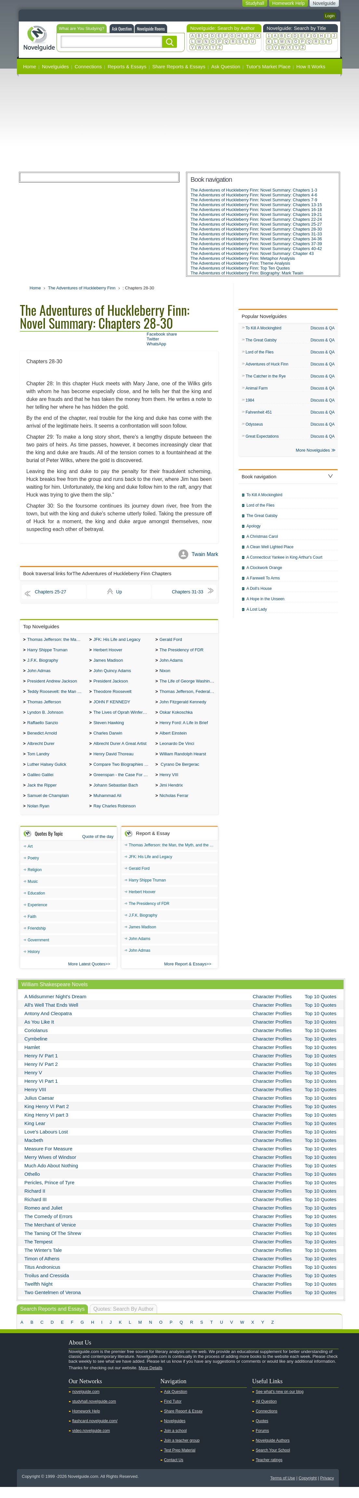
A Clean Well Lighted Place (270, 551)
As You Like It (39, 1033)
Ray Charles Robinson (114, 817)
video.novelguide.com (91, 1441)
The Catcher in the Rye (266, 378)
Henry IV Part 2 (41, 1075)
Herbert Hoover (107, 651)
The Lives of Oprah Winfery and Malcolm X (122, 717)
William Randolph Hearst (182, 761)
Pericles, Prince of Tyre (49, 1193)
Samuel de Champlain (48, 805)
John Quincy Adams (112, 673)
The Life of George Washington (188, 684)
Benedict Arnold (42, 739)
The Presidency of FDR (181, 651)
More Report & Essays (185, 975)
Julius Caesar (39, 1109)
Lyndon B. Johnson (45, 717)
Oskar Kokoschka (176, 717)
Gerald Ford (170, 640)
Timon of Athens (42, 1269)
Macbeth (33, 1151)
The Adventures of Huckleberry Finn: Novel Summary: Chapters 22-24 (256, 219)
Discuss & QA (323, 328)
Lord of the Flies (259, 353)
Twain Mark (205, 554)
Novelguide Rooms (151, 28)
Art (30, 857)
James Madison (108, 662)
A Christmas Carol (262, 540)
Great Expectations (262, 439)
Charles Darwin (107, 739)
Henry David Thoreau (113, 761)
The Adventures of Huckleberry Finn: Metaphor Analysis (243, 258)
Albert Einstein (173, 739)
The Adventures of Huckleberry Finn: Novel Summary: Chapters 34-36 (256, 238)
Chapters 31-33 (187, 591)
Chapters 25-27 (50, 591)
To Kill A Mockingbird (263, 328)
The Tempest (38, 1252)
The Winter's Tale (43, 1261)
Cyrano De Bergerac (179, 772)
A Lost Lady (256, 613)
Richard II (34, 1202)
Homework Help (86, 1422)
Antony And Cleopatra (48, 1024)
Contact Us (173, 1471)
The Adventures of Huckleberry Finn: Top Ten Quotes (240, 268)
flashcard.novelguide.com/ (94, 1432)
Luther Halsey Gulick (46, 772)
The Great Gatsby (261, 340)
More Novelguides (313, 454)
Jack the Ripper (42, 794)
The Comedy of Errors (48, 1227)
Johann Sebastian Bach (115, 794)
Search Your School (273, 1461)
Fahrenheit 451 (259, 415)
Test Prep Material (179, 1461)
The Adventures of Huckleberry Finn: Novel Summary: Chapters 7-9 (254, 199)
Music (33, 892)
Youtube (25, 1390)
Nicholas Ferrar (173, 805)
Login (330, 16)
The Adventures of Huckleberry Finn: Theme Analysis (240, 263)
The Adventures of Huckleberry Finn (81, 287)
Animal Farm (257, 390)
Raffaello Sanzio (42, 728)
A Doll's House (259, 592)
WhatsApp (156, 343)
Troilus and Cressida (46, 1286)
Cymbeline (35, 1050)
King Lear (34, 1134)
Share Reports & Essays (178, 66)
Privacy (327, 1489)
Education (36, 904)
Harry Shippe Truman (47, 651)
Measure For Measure (48, 1159)
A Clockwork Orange (264, 571)
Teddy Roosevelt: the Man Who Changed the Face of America (56, 695)
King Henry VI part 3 (46, 1126)
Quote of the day (97, 847)
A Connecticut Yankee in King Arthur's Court (284, 561)
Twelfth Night (38, 1295)
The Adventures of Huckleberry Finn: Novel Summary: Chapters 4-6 (254, 194)
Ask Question (122, 28)
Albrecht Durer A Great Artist (119, 750)
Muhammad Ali (107, 805)
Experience (37, 916)
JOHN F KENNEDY (111, 706)
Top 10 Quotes (321, 1007)
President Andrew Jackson (52, 684)
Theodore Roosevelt (112, 695)
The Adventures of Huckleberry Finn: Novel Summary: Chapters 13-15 (256, 204)
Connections (88, 66)
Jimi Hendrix (171, 794)
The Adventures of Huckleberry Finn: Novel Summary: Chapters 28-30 (256, 229)
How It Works (310, 66)
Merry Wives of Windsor (50, 1168)
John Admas (39, 673)
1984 (250, 402)
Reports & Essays (127, 66)
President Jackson (110, 684)
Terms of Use (282, 1489)
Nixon (164, 673)
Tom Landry (38, 761)
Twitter (153, 339)
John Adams (171, 662)
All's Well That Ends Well (51, 1016)
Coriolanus (36, 1041)
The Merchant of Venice (50, 1236)
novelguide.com (86, 1402)
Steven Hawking (108, 728)
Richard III (35, 1210)
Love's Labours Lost (46, 1143)
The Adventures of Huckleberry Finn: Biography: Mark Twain (247, 273)
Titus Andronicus (42, 1278)
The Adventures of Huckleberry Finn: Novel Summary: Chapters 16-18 (256, 209)
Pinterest (56, 1390)
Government (38, 951)
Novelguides (55, 66)
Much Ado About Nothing (51, 1176)
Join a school (175, 1441)
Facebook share (162, 334)
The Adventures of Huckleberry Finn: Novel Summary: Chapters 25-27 (256, 224)
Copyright (308, 1489)
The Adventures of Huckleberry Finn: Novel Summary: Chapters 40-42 (256, 248)
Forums (262, 1441)
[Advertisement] (179, 122)
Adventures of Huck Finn (267, 365)
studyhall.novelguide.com (94, 1412)
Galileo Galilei (40, 783)
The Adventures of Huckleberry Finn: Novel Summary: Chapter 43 (252, 253)
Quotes (262, 1432)
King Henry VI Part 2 (46, 1117)
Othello (32, 1185)
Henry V (33, 1083)
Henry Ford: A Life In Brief (183, 728)
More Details (150, 1378)
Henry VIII (168, 783)
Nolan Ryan (38, 817)
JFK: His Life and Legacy (116, 640)
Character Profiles (272, 1007)
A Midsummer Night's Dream (55, 1007)
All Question (266, 1412)
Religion (35, 881)
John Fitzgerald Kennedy (182, 706)
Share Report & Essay (183, 1422)
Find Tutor (172, 1412)
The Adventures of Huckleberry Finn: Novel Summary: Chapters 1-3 (254, 190)
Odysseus (254, 427)
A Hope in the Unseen (265, 603)
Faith (32, 927)
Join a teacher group (181, 1451)
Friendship (37, 939)
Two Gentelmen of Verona (52, 1303)
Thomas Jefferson (44, 706)
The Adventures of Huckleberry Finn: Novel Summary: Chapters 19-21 (256, 214)
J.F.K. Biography (42, 662)
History (34, 963)
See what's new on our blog (279, 1402)
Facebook (45, 1390)
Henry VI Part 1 (41, 1092)
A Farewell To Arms (263, 582)
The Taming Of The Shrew (52, 1244)
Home (29, 66)
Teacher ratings (269, 1471)
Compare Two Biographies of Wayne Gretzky (122, 772)
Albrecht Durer (41, 750)
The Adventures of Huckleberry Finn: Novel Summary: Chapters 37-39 (256, 243)
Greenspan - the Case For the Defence (122, 783)
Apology (253, 530)
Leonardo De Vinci (176, 750)
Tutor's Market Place (268, 66)
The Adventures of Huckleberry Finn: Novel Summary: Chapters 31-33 (256, 234)
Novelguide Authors (272, 1451)
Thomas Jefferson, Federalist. (187, 695)
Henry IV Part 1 (41, 1066)
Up (119, 591)
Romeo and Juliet (43, 1219)
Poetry (33, 869)
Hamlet (32, 1058)
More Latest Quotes (86, 975)
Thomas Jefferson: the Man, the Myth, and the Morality (56, 640)
